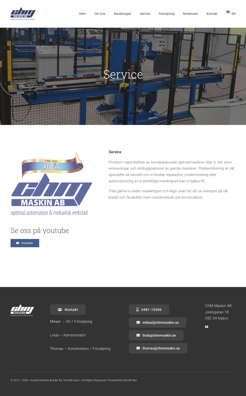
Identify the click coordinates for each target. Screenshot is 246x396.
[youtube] (206, 326)
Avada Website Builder (44, 380)
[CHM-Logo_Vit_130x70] (23, 9)
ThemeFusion (71, 380)
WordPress (130, 380)
